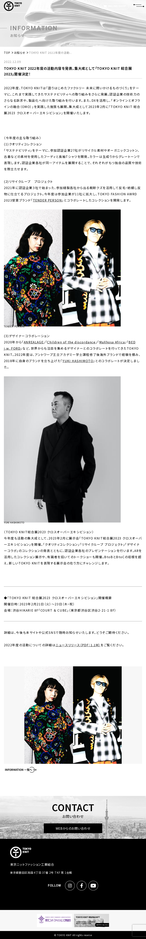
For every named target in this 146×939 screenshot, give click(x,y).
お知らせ (19, 53)
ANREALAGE (33, 342)
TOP (7, 53)
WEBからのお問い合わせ (73, 828)
